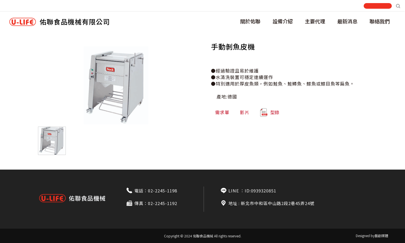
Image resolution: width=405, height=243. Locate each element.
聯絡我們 (380, 21)
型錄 (270, 112)
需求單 (222, 112)
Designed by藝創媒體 (372, 235)
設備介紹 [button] (283, 21)
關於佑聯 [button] (250, 21)
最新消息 (347, 21)
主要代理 (315, 21)
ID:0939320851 (260, 191)
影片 (244, 112)
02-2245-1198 (162, 191)
